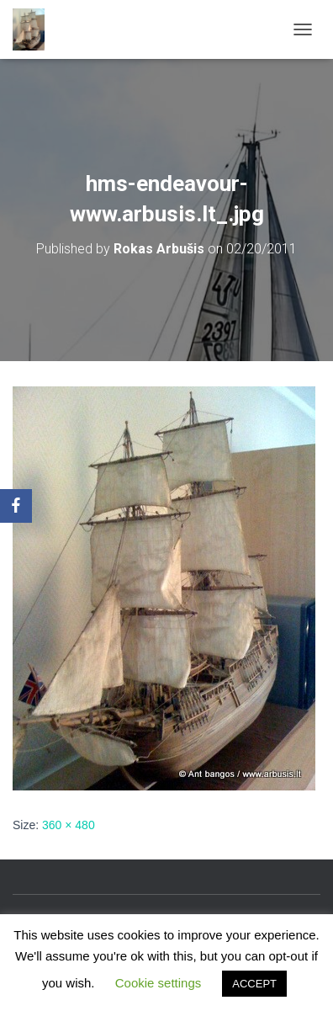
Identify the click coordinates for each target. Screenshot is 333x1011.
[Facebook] (16, 506)
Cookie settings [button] (158, 983)
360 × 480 (68, 825)
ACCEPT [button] (254, 983)
